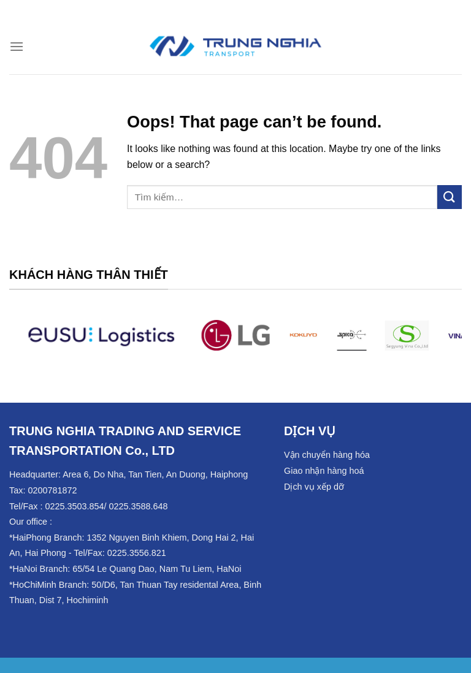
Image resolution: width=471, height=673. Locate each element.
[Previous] (29, 342)
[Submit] (449, 197)
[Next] (442, 342)
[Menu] (16, 46)
